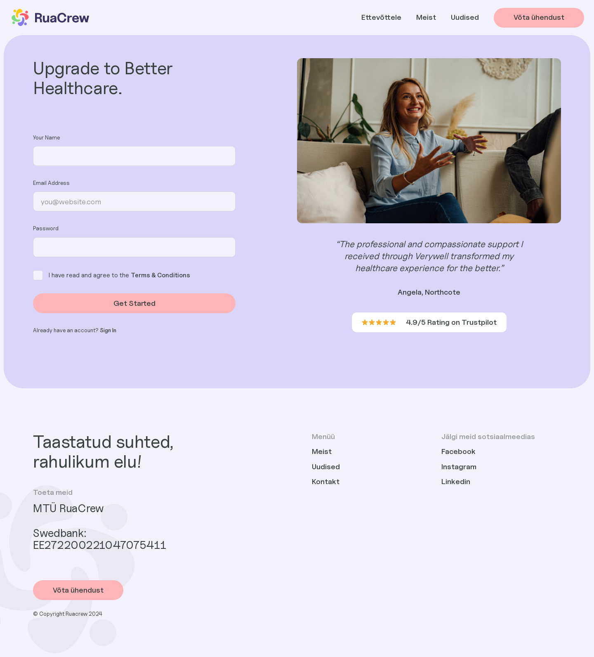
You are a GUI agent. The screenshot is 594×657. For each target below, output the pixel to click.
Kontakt (325, 481)
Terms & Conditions (160, 275)
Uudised (465, 17)
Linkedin (455, 481)
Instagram (458, 466)
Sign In (108, 330)
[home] (50, 17)
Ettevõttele (381, 17)
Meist (426, 17)
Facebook (458, 451)
